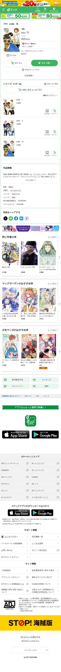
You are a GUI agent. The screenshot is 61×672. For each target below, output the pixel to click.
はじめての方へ (9, 536)
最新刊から (54, 95)
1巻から (46, 95)
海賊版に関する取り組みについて (12, 590)
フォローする (27, 32)
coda (13, 197)
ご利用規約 (6, 570)
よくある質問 (37, 543)
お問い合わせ (6, 550)
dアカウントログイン (10, 557)
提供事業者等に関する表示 (43, 570)
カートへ (18, 63)
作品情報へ (29, 75)
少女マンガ (16, 194)
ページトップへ (30, 650)
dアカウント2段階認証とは (12, 584)
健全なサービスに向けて (42, 577)
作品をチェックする (32, 70)
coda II (19, 121)
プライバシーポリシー (10, 577)
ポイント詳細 (27, 46)
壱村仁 (23, 33)
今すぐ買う (46, 63)
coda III (19, 142)
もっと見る (52, 237)
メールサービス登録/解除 (11, 543)
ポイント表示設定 (39, 550)
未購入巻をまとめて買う (32, 90)
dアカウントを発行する (30, 637)
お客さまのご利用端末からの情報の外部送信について (43, 590)
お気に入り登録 (52, 84)
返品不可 (23, 53)
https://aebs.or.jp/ (26, 611)
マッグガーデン (15, 190)
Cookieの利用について (41, 584)
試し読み (13, 55)
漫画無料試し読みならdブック (11, 396)
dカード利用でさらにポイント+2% (31, 51)
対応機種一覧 (37, 537)
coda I (19, 100)
